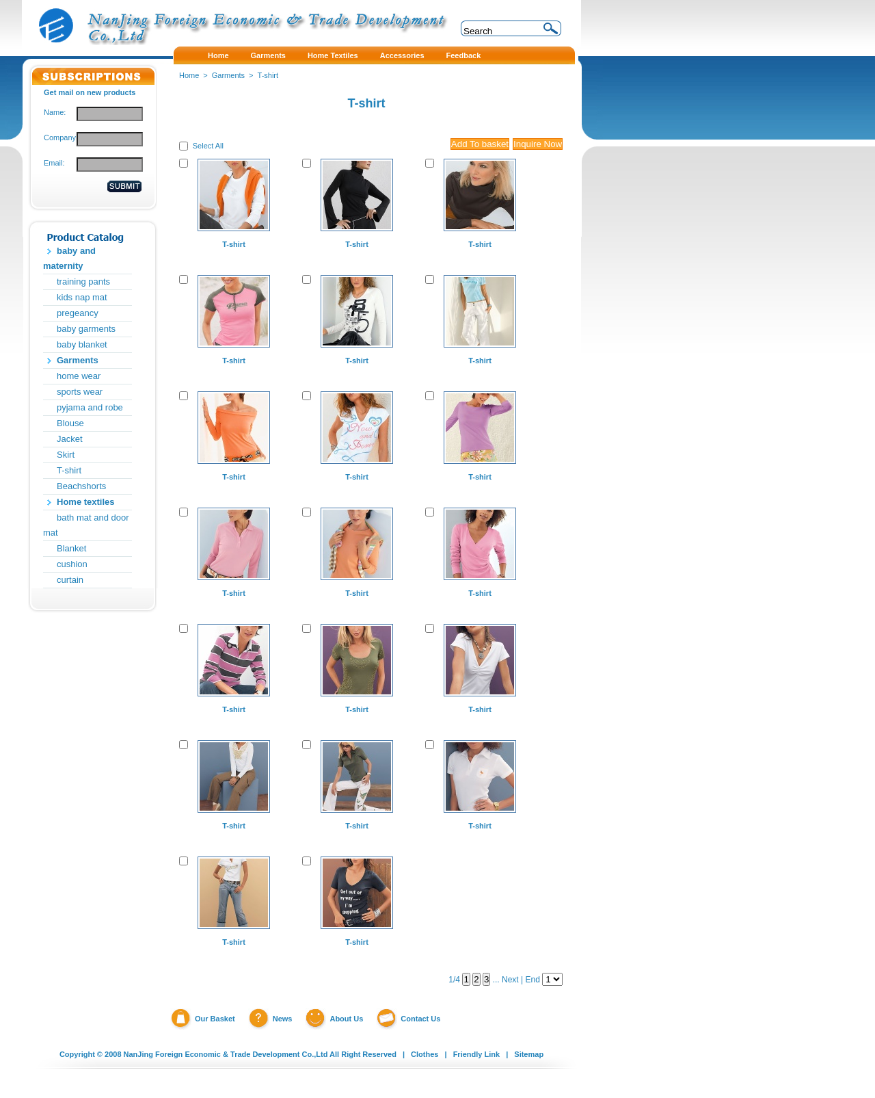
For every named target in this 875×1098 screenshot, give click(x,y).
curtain (70, 580)
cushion (72, 564)
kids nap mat (82, 297)
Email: (54, 163)
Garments (77, 360)
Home (189, 75)
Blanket (71, 548)
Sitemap (528, 1054)
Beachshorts (81, 486)
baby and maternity (69, 258)
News (283, 1019)
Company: (60, 137)
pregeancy (77, 313)
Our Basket (215, 1019)
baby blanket (82, 344)
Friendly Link (476, 1054)
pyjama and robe (90, 407)
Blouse (70, 423)
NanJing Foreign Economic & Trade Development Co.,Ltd (226, 1054)
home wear (78, 376)
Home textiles (86, 502)
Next (510, 979)
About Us (346, 1019)
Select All (208, 146)
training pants (83, 281)
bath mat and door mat (86, 525)
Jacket (70, 439)
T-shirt (69, 470)
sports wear (80, 392)
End (532, 979)
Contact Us (420, 1019)
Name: (55, 112)
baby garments (86, 329)
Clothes (424, 1054)
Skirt (66, 454)
